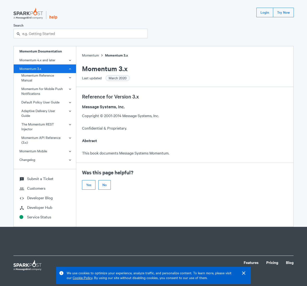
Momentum (90, 55)
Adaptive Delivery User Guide (38, 113)
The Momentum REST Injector (37, 126)
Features (251, 262)
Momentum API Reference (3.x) (40, 140)
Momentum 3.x (30, 68)
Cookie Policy (82, 277)
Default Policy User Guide (40, 102)
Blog (290, 262)
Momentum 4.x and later (37, 60)
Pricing (272, 262)
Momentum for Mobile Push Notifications (42, 91)
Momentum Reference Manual (37, 77)
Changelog (27, 159)
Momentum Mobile (33, 151)
